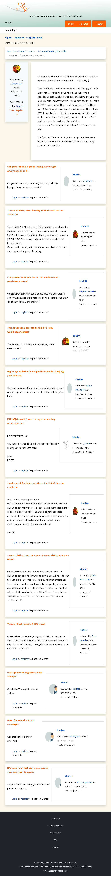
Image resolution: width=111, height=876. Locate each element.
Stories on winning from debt (52, 51)
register (25, 197)
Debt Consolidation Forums (20, 51)
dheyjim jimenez (85, 782)
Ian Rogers (74, 736)
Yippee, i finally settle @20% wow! (23, 37)
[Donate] (20, 106)
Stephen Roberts (87, 291)
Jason (87, 443)
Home (55, 847)
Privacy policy (55, 832)
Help (55, 839)
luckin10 (88, 180)
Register (83, 23)
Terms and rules (55, 825)
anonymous (16, 83)
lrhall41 (77, 174)
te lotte (76, 688)
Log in (71, 23)
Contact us (55, 818)
